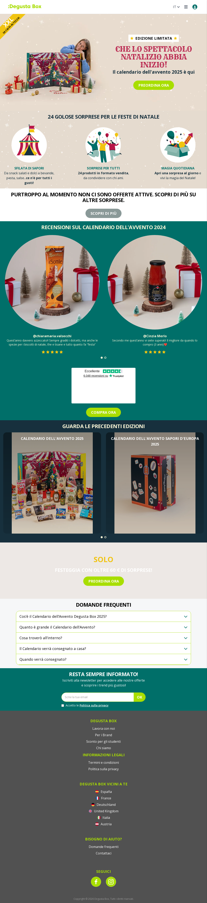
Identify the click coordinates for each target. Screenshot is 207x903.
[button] (102, 358)
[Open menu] (186, 7)
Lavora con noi (103, 728)
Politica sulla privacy (94, 705)
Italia (103, 817)
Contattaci (103, 853)
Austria (103, 824)
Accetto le (85, 705)
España (103, 791)
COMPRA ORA (103, 412)
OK (139, 697)
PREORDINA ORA (153, 85)
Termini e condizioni (103, 762)
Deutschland (103, 804)
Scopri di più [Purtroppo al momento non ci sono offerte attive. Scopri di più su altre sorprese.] (103, 213)
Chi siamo (103, 748)
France (103, 798)
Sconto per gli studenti (103, 741)
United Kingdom (103, 811)
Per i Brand (103, 735)
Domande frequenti (103, 847)
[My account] (195, 7)
